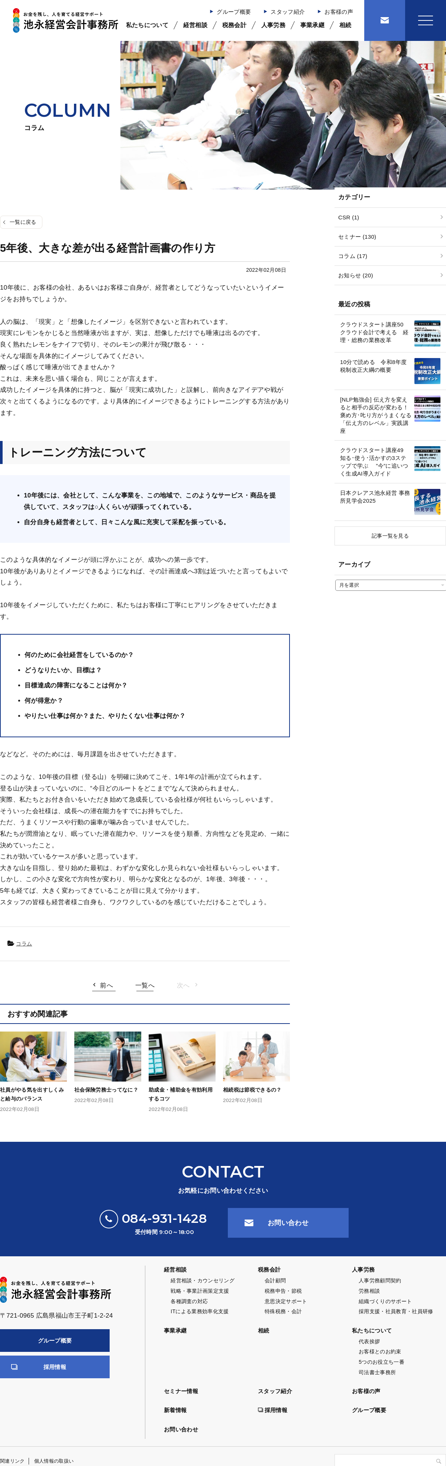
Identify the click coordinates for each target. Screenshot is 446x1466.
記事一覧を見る (390, 536)
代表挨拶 (369, 1341)
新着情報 (175, 1410)
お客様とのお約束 (380, 1351)
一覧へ (145, 985)
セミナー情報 (181, 1391)
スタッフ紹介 (288, 12)
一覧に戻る (23, 222)
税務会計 (234, 25)
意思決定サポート (286, 1301)
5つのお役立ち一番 (381, 1362)
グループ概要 (234, 12)
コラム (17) (352, 256)
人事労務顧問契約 (380, 1280)
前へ (106, 985)
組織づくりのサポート (385, 1301)
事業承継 (312, 25)
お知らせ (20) (355, 275)
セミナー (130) (357, 236)
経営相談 (195, 25)
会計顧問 (275, 1280)
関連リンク (12, 1461)
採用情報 (54, 1367)
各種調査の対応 (189, 1301)
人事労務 (273, 25)
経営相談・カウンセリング (203, 1280)
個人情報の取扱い (54, 1461)
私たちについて (147, 25)
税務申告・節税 (283, 1291)
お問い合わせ (288, 1223)
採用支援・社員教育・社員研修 (396, 1311)
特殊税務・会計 (283, 1311)
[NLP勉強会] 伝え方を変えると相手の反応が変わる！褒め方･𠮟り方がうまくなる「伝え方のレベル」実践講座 (375, 415)
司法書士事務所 (377, 1372)
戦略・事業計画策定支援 (200, 1291)
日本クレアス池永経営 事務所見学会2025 (375, 497)
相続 (345, 25)
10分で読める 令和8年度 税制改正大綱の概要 (373, 366)
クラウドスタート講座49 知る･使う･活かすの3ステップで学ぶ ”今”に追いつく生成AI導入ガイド (374, 462)
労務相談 (369, 1291)
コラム (24, 944)
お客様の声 (338, 12)
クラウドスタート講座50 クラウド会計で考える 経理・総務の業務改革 (374, 332)
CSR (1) (348, 217)
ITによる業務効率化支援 (200, 1311)
